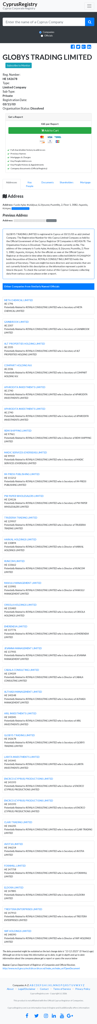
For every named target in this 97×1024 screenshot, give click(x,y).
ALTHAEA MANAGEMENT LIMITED (23, 691)
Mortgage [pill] (85, 182)
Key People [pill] (29, 184)
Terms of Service (62, 989)
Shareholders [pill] (66, 182)
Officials (48, 35)
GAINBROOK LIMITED (16, 321)
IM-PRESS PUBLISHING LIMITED (22, 474)
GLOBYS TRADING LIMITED (19, 735)
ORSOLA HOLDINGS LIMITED (20, 604)
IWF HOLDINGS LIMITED (17, 931)
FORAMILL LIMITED (15, 865)
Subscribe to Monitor (18, 65)
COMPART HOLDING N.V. (18, 365)
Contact (44, 989)
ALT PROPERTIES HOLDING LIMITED (24, 343)
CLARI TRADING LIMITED (18, 822)
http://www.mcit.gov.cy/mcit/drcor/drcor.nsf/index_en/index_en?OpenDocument (41, 968)
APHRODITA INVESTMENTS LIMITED (24, 387)
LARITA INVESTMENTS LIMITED (22, 756)
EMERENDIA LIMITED (15, 626)
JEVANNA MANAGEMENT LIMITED (23, 648)
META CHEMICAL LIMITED (18, 300)
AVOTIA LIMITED (13, 844)
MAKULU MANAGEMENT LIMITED (22, 583)
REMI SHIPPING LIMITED (18, 430)
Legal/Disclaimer (26, 989)
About (10, 989)
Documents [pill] (47, 182)
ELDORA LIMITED (13, 887)
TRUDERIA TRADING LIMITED (20, 517)
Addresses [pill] (11, 182)
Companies (48, 32)
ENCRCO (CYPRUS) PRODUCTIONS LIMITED (28, 778)
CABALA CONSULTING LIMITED (21, 670)
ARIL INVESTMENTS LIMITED (20, 713)
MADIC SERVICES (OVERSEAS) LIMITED (25, 452)
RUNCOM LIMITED (14, 561)
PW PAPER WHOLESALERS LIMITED (24, 496)
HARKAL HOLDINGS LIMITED (20, 539)
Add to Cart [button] (50, 130)
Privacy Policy (82, 989)
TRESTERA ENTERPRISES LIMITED (23, 909)
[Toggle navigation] (89, 6)
